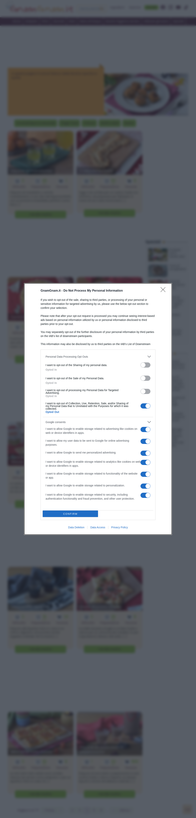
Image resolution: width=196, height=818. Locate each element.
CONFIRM (70, 513)
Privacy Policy (119, 527)
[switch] (145, 365)
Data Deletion (76, 527)
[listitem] (98, 357)
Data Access (97, 527)
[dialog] (98, 409)
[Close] (164, 290)
